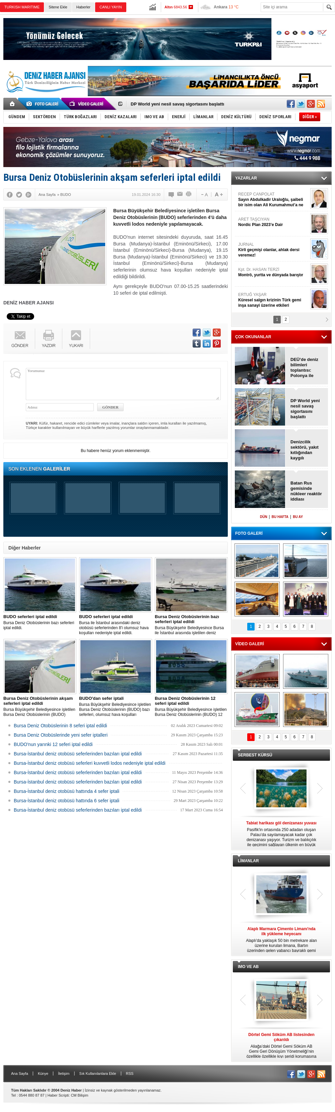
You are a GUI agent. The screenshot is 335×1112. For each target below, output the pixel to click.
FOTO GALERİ (249, 533)
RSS (130, 1073)
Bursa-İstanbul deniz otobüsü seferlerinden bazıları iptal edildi (78, 753)
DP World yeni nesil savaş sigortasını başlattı (177, 103)
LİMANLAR (248, 861)
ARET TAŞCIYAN (273, 222)
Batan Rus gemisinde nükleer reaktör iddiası (306, 491)
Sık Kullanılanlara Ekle (97, 1073)
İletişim (63, 1073)
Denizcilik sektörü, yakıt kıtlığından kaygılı (304, 449)
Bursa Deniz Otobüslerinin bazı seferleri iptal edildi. (39, 622)
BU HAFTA (280, 517)
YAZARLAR (246, 178)
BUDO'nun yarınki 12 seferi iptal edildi (53, 744)
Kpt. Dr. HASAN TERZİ (273, 272)
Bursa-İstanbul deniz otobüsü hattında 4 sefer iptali (66, 791)
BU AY (298, 517)
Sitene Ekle (58, 7)
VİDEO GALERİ (249, 644)
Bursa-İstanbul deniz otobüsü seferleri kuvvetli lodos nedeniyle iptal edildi (89, 763)
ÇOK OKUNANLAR (253, 337)
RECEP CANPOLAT (273, 200)
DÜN (263, 517)
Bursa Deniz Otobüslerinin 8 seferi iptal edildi (60, 725)
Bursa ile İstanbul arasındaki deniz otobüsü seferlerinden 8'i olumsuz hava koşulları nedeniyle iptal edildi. (115, 624)
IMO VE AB (248, 966)
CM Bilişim (79, 1095)
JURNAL (273, 250)
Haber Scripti (58, 1095)
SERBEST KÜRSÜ (255, 755)
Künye (43, 1073)
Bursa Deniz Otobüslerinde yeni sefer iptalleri (61, 735)
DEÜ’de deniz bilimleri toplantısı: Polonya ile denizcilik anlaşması (304, 367)
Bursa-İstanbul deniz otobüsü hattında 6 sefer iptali (66, 800)
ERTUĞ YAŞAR (273, 300)
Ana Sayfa (19, 1073)
